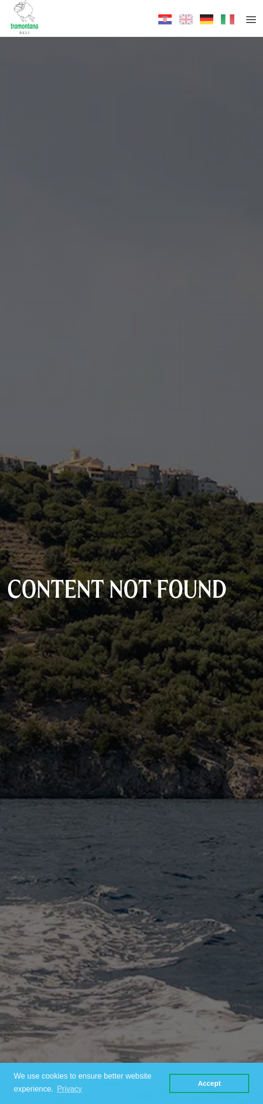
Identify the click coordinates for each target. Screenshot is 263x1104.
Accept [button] (209, 1083)
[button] (251, 19)
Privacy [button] (69, 1089)
